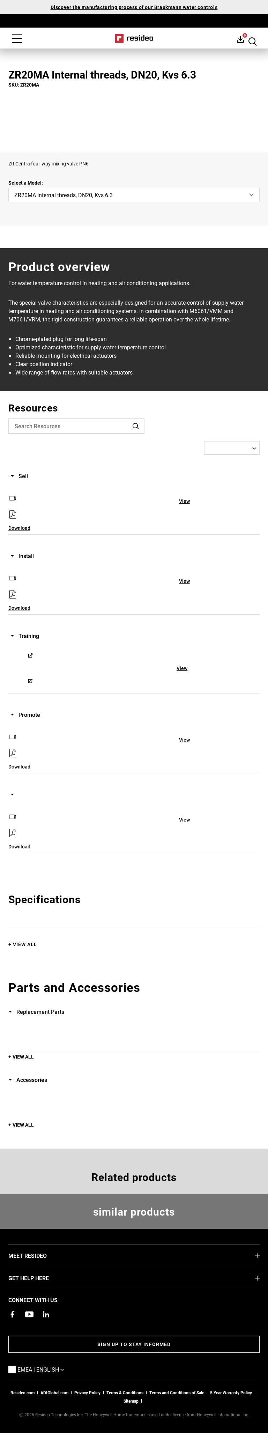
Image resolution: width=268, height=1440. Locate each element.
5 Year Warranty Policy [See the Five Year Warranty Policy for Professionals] (231, 1392)
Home (134, 38)
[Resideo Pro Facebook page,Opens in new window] (12, 1314)
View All (25, 944)
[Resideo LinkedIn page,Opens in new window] (46, 1314)
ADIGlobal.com (54, 1392)
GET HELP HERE (39, 1278)
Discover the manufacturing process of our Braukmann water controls (134, 7)
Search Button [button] (252, 39)
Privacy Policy (87, 1392)
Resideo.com (22, 1392)
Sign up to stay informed (134, 1344)
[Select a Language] (232, 448)
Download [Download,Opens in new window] (19, 528)
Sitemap (131, 1401)
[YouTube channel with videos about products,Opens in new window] (29, 1314)
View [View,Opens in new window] (184, 501)
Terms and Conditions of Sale (176, 1392)
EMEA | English (51, 1369)
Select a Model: (25, 182)
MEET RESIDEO (38, 1255)
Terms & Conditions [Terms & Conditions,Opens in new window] (124, 1392)
